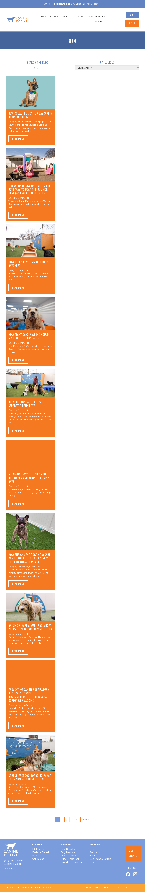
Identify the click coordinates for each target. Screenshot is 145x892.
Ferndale (36, 855)
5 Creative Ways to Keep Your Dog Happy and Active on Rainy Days (28, 478)
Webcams (95, 852)
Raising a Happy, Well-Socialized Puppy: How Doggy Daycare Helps (30, 627)
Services (54, 16)
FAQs (92, 855)
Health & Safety (25, 705)
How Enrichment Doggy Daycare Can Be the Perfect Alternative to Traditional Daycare (29, 558)
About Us (67, 16)
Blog (92, 862)
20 (77, 819)
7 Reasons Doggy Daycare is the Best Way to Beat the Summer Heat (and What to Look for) (29, 189)
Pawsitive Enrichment (72, 862)
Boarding (22, 784)
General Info (23, 198)
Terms (97, 887)
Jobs (92, 849)
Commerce (38, 859)
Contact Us (9, 868)
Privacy (106, 887)
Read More (20, 139)
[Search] (38, 68)
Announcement (25, 122)
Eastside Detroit (40, 852)
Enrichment (23, 567)
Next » (85, 819)
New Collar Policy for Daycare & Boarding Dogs (30, 115)
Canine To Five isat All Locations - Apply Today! (71, 4)
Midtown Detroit (40, 849)
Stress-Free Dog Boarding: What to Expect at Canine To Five (29, 777)
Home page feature (42, 122)
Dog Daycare (68, 852)
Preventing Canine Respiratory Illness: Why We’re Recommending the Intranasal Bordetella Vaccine (28, 695)
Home (44, 16)
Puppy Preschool (70, 859)
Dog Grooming (69, 855)
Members (100, 21)
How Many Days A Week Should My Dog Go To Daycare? (28, 336)
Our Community (96, 16)
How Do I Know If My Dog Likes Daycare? (28, 264)
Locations (80, 16)
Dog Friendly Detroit (100, 859)
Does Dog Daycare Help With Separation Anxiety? (27, 404)
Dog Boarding (68, 849)
